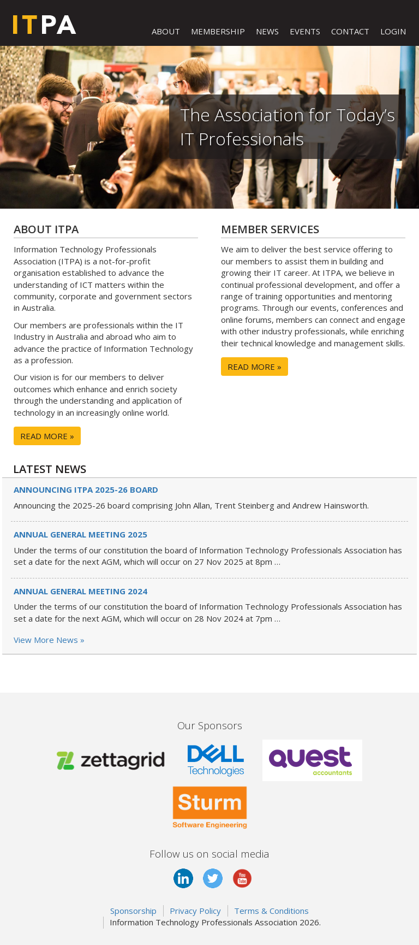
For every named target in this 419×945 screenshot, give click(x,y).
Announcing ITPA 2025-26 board (86, 489)
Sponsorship (133, 910)
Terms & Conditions (271, 910)
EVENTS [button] (305, 31)
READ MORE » (47, 435)
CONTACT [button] (350, 31)
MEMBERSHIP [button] (218, 31)
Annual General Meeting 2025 (80, 534)
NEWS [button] (267, 31)
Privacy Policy (195, 910)
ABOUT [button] (166, 31)
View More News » (49, 639)
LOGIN (393, 31)
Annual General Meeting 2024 (80, 591)
